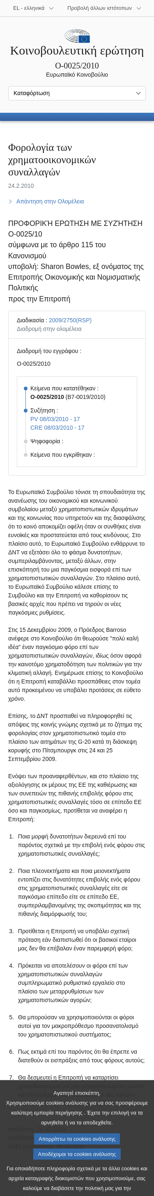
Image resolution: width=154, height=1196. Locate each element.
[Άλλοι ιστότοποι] (104, 8)
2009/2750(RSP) (70, 320)
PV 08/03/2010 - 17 (55, 419)
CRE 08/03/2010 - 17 (57, 427)
